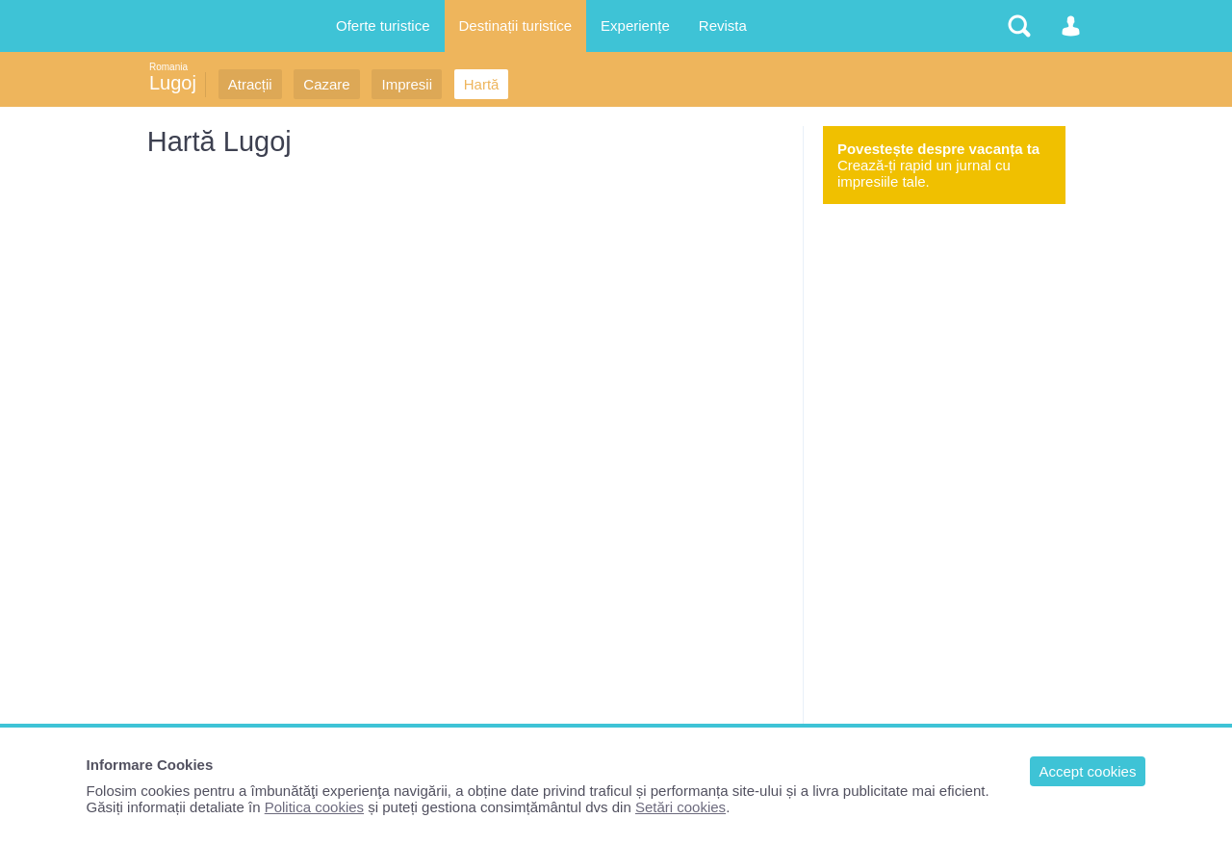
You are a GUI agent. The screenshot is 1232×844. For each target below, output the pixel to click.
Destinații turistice (516, 25)
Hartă (482, 84)
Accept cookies (1088, 771)
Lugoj (172, 82)
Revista (723, 25)
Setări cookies (680, 807)
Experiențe (635, 25)
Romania (168, 67)
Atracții (250, 84)
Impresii (406, 84)
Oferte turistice (383, 25)
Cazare (326, 84)
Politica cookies (314, 807)
